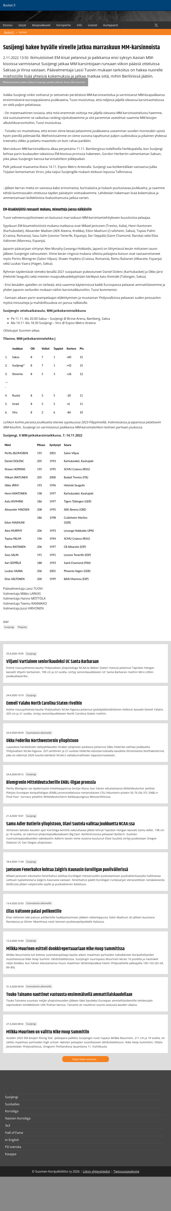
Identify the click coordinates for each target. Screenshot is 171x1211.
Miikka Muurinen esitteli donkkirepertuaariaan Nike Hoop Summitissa (65, 948)
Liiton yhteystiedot (96, 1171)
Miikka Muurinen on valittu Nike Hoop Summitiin (47, 1032)
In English (12, 1140)
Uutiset (92, 25)
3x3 (7, 1125)
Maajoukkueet (41, 25)
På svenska (13, 1147)
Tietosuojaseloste (126, 1171)
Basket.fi (9, 32)
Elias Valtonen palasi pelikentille (33, 911)
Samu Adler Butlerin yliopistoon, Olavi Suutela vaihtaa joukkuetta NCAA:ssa (70, 823)
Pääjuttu (22, 627)
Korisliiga (11, 1111)
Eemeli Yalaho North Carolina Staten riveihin (44, 703)
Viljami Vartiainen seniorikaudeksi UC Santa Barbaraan (52, 661)
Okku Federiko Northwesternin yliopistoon (42, 740)
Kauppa (10, 1154)
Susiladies (12, 1104)
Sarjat (22, 25)
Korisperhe (63, 25)
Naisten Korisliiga (18, 1118)
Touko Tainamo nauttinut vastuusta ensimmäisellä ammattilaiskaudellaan (69, 994)
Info (79, 25)
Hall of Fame (14, 1133)
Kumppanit (110, 25)
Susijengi (9, 627)
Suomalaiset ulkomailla (38, 732)
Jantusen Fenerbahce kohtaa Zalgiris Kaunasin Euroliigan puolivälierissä (67, 869)
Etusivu (7, 25)
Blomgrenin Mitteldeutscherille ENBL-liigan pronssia (51, 782)
